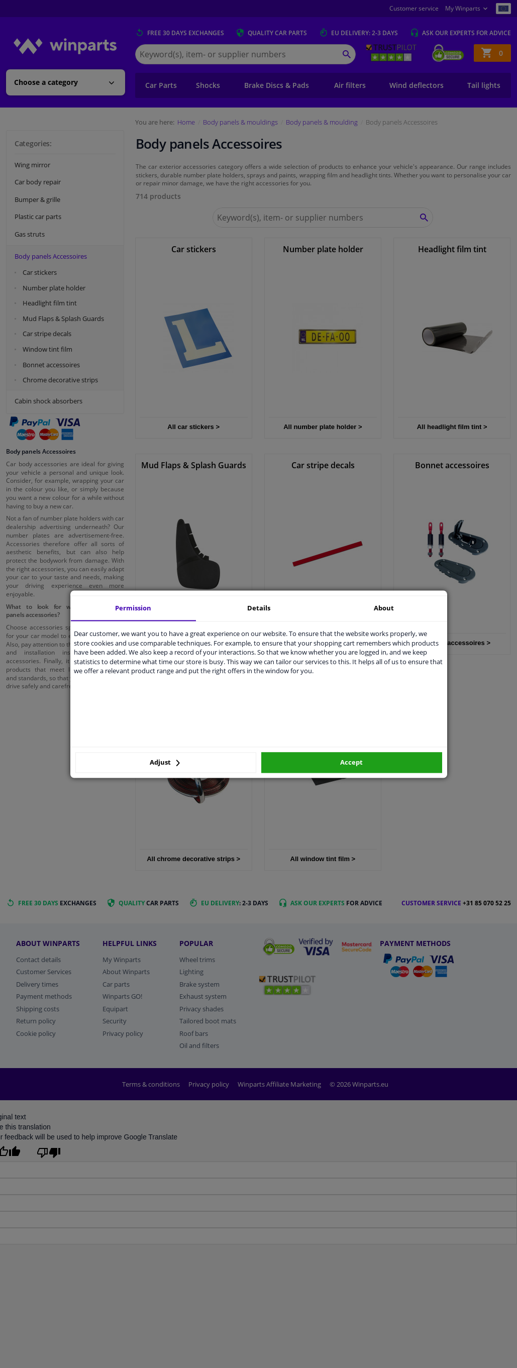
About (384, 607)
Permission (133, 607)
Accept (351, 762)
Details (258, 607)
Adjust (165, 762)
